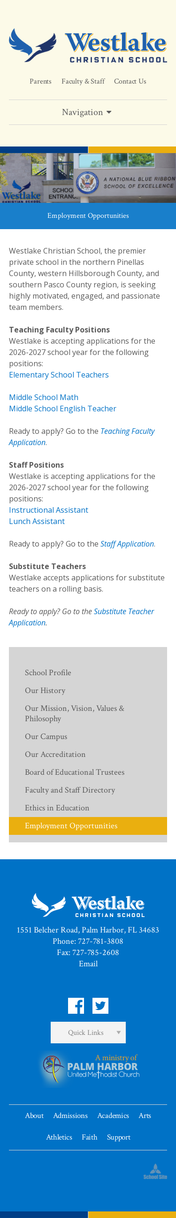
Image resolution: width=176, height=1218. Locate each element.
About (34, 1115)
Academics (113, 1115)
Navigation (88, 112)
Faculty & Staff (83, 81)
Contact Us (130, 81)
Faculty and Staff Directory (70, 790)
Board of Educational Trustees (74, 772)
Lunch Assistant (37, 521)
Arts (144, 1115)
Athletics (59, 1137)
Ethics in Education (57, 807)
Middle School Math (43, 397)
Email (88, 963)
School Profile (48, 672)
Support (118, 1137)
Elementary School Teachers (59, 375)
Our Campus (46, 736)
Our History (45, 690)
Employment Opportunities (71, 825)
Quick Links (86, 1033)
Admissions (70, 1115)
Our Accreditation (55, 754)
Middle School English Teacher (62, 408)
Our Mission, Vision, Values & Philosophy (74, 713)
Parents (41, 81)
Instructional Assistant (48, 510)
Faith (89, 1137)
